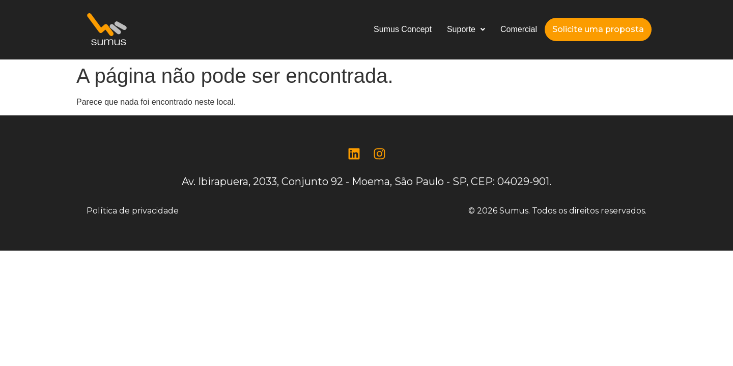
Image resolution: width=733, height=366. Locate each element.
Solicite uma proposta (598, 29)
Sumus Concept (403, 29)
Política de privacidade (133, 211)
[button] (466, 29)
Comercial (518, 29)
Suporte (466, 29)
